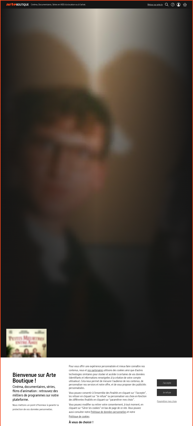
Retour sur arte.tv (155, 4)
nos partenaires (95, 370)
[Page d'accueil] (17, 4)
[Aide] (172, 4)
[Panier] (185, 4)
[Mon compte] (179, 4)
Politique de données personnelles (108, 412)
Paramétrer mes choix (167, 401)
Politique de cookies (79, 416)
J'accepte (167, 382)
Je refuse (167, 392)
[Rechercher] (166, 4)
